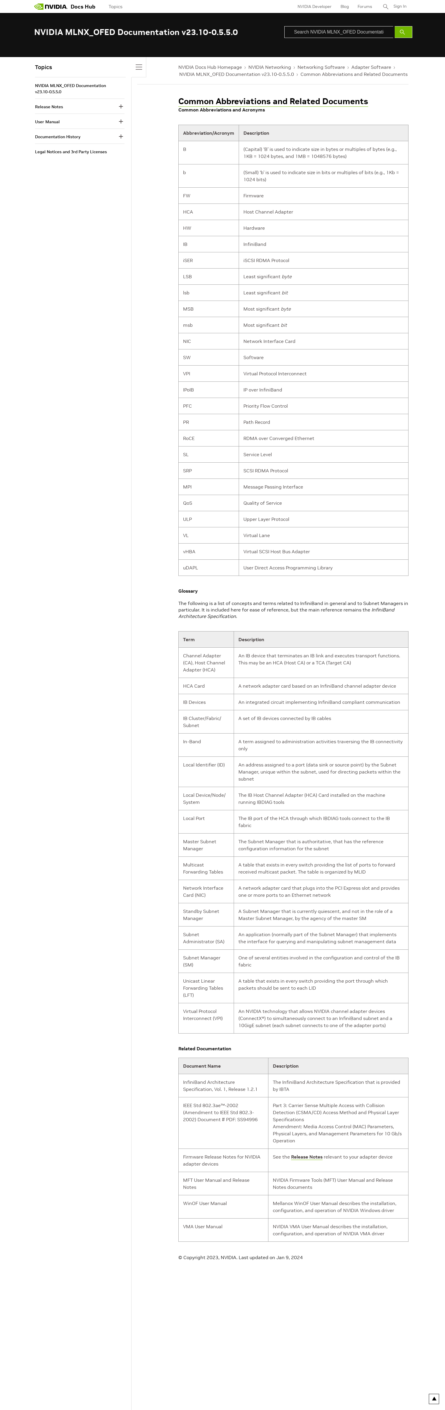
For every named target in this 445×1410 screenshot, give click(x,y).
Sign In (399, 6)
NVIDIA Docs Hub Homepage (210, 67)
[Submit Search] (403, 32)
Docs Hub (83, 6)
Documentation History (57, 136)
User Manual (47, 121)
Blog (345, 6)
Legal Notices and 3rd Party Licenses (71, 151)
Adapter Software (371, 67)
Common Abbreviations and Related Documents (354, 74)
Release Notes (307, 1157)
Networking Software (321, 67)
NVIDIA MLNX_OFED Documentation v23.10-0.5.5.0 (236, 74)
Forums (365, 6)
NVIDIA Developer (315, 6)
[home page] (51, 6)
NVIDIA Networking (269, 67)
